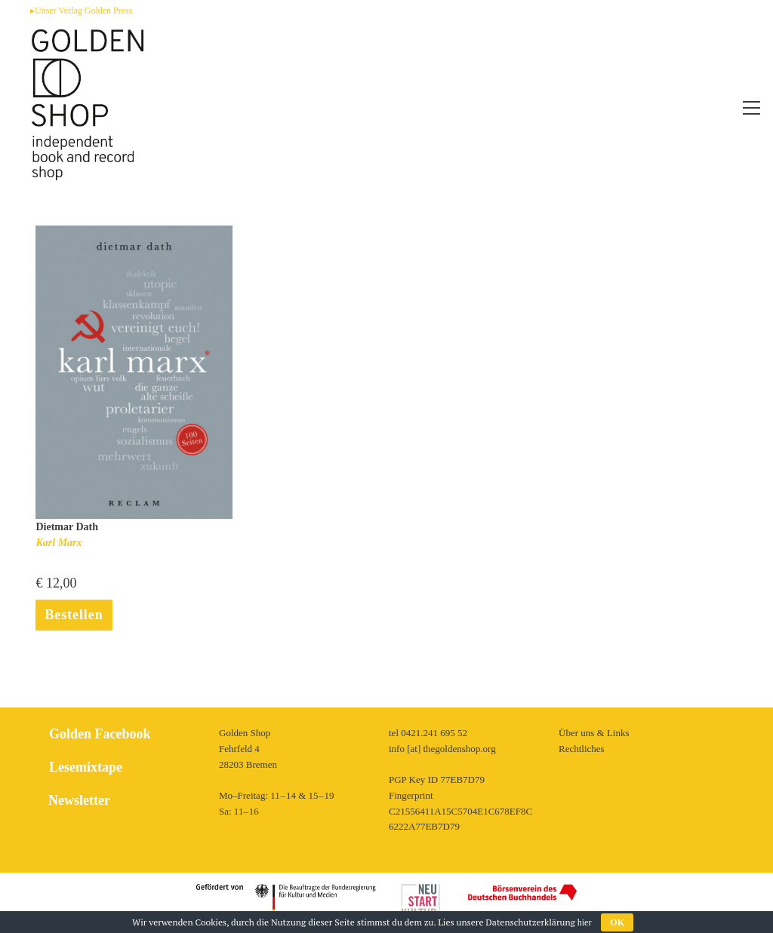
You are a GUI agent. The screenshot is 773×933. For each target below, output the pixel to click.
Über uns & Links (594, 732)
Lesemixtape (85, 767)
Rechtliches (582, 748)
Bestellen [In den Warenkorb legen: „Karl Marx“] (74, 614)
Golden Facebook (100, 733)
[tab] (122, 800)
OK (617, 922)
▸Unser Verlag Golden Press (81, 10)
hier (584, 922)
